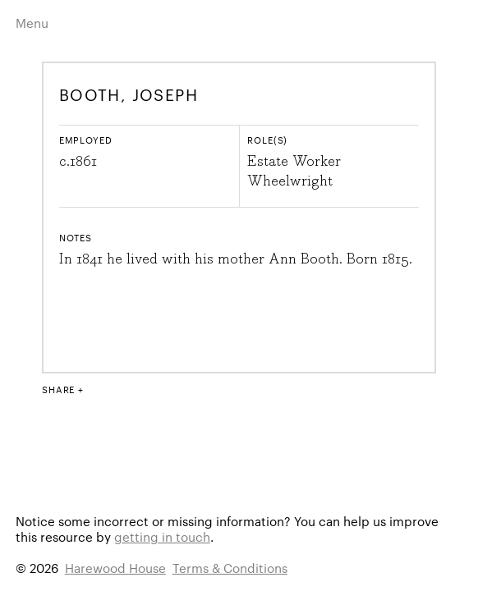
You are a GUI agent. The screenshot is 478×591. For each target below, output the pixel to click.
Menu (32, 22)
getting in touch (162, 536)
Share (58, 389)
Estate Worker (294, 162)
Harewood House (115, 567)
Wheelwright (290, 181)
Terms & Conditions (229, 567)
